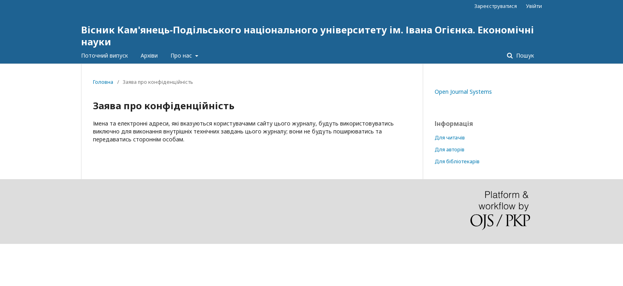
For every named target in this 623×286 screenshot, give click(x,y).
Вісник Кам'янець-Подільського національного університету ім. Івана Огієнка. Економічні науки (307, 35)
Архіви (149, 55)
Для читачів (450, 137)
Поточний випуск (104, 55)
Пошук (524, 55)
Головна (103, 81)
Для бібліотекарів (457, 161)
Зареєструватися (495, 6)
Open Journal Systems (463, 91)
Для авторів (449, 149)
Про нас (181, 55)
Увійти (534, 6)
